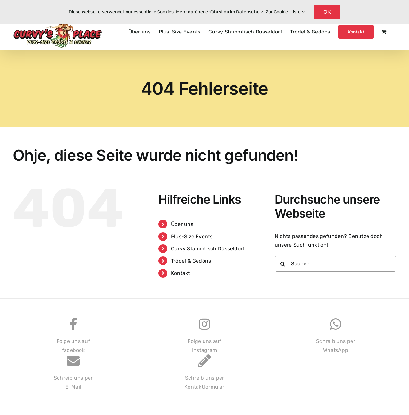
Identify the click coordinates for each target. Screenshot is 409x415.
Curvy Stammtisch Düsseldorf (207, 249)
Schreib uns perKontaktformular (204, 375)
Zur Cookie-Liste (285, 12)
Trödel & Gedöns (191, 261)
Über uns (182, 224)
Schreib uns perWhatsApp (335, 338)
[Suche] (283, 264)
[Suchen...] (335, 264)
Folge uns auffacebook (73, 338)
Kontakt (180, 273)
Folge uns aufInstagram (204, 338)
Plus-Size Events (192, 236)
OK (327, 12)
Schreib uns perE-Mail (73, 375)
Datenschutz (250, 12)
